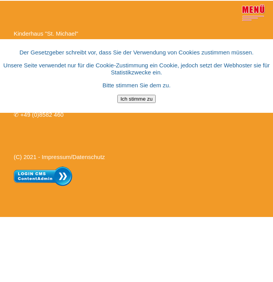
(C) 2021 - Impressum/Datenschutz (59, 156)
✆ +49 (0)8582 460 (39, 113)
